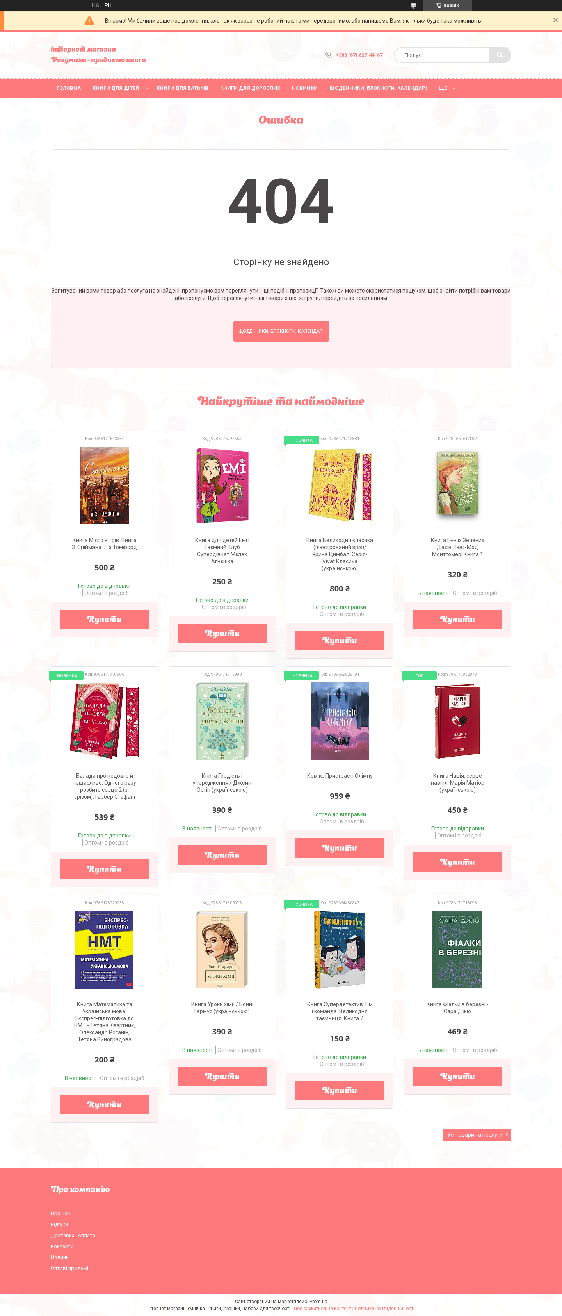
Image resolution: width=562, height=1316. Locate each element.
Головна (69, 88)
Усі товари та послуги (475, 1135)
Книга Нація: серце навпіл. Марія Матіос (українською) (457, 783)
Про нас (60, 1213)
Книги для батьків (182, 88)
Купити (104, 620)
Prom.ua (318, 1301)
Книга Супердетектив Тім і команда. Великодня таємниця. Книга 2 (340, 1011)
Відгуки (59, 1224)
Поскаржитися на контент (322, 1308)
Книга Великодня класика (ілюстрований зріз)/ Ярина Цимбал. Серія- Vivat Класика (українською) (339, 554)
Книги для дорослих (250, 88)
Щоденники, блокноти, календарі (378, 88)
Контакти (62, 1246)
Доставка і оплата (73, 1235)
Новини (60, 1257)
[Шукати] (500, 55)
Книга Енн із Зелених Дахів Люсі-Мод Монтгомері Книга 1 (457, 547)
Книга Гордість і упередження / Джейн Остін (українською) (222, 783)
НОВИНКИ (305, 88)
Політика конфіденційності (384, 1308)
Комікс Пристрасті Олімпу (340, 776)
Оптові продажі (69, 1268)
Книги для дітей (115, 88)
